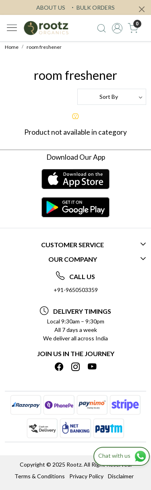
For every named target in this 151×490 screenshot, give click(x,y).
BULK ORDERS (92, 7)
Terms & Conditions (39, 476)
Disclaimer (121, 476)
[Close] (141, 9)
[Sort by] (112, 97)
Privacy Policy (86, 476)
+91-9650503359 (76, 289)
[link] (102, 28)
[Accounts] (117, 28)
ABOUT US (50, 7)
